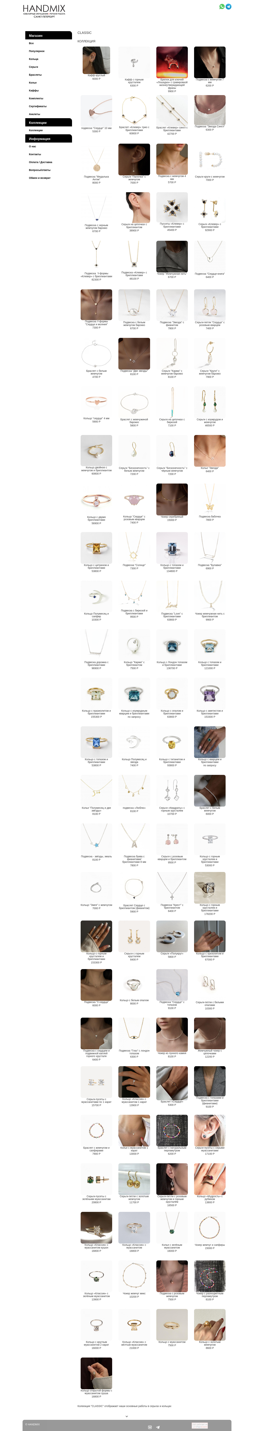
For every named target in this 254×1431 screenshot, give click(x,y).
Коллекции (38, 123)
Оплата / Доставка (40, 162)
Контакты (35, 154)
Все (31, 43)
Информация (39, 139)
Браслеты (35, 74)
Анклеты (34, 114)
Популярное (37, 51)
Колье (33, 82)
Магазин (36, 36)
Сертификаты (38, 106)
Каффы (34, 90)
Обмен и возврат (40, 177)
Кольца (33, 59)
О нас (32, 146)
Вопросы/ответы (40, 170)
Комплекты (36, 98)
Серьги (33, 66)
